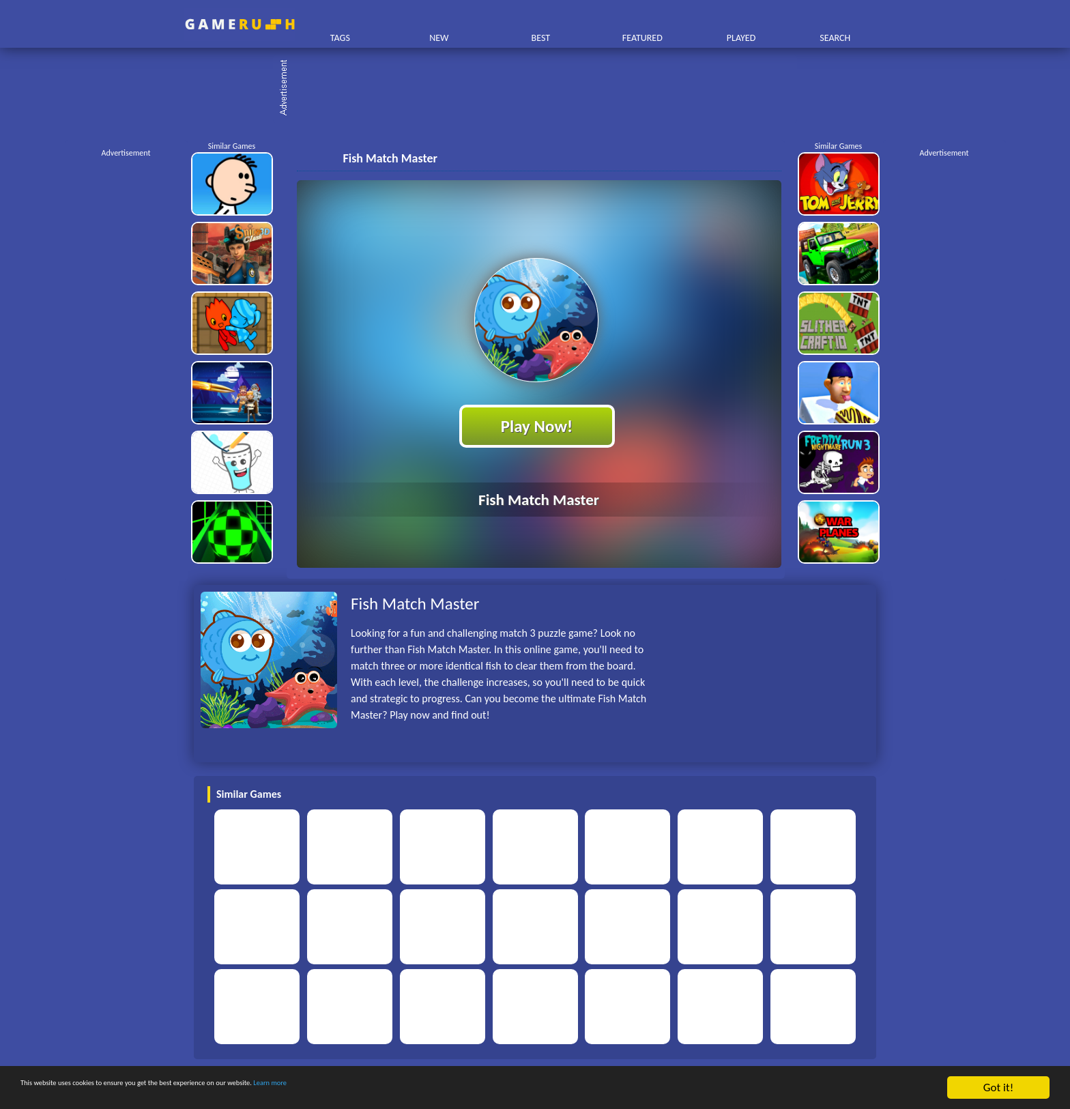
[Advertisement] (541, 88)
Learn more (426, 1088)
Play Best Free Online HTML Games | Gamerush (239, 24)
